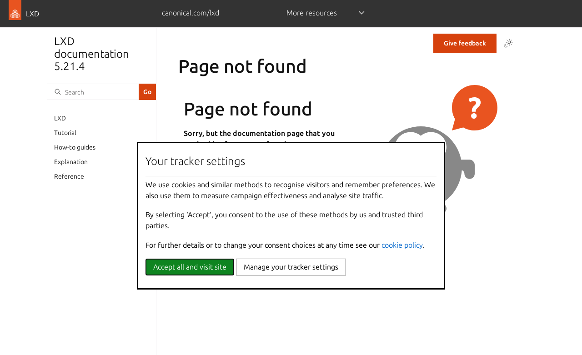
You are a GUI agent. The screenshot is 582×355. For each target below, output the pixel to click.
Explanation (71, 161)
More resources (311, 13)
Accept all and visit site (189, 267)
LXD (60, 118)
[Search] (93, 92)
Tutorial (65, 132)
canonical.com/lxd (190, 13)
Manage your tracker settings (291, 267)
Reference (69, 176)
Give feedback (465, 43)
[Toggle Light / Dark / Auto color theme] (508, 43)
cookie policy (402, 245)
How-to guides (74, 147)
